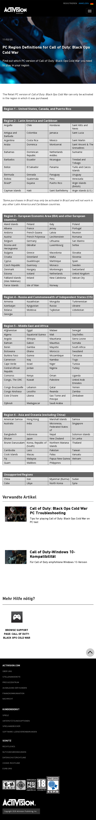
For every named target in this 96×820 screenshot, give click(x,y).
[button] (91, 3)
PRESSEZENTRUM (10, 683)
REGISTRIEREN (70, 4)
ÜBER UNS (7, 671)
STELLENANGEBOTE (11, 677)
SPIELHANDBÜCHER (11, 726)
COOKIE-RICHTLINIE (11, 763)
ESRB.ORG (7, 769)
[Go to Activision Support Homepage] (17, 11)
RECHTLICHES (8, 747)
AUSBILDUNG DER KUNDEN (14, 688)
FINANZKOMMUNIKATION (13, 694)
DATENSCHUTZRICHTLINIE (14, 758)
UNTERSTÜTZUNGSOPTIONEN (16, 721)
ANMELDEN (84, 4)
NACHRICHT (7, 699)
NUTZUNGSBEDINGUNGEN (14, 752)
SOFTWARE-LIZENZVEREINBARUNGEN (19, 732)
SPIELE (5, 716)
